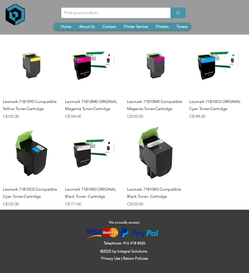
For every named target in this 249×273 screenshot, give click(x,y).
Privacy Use (110, 258)
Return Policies (135, 258)
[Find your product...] (112, 13)
